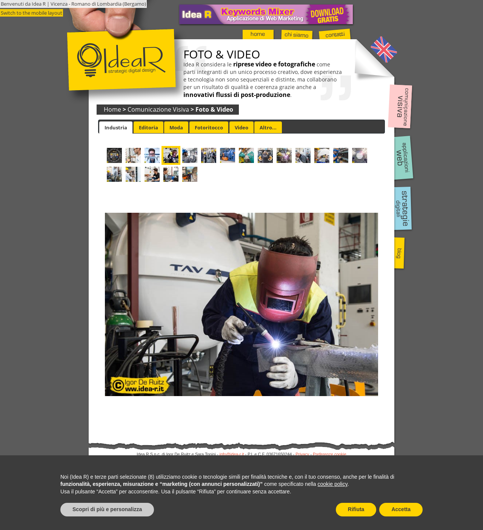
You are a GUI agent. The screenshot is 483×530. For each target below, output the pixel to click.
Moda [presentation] (176, 127)
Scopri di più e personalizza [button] (107, 509)
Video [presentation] (241, 127)
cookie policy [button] (333, 484)
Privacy (302, 454)
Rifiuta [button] (356, 509)
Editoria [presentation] (148, 127)
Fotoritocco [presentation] (209, 127)
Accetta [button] (401, 509)
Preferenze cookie (329, 454)
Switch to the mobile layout (31, 12)
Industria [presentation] (116, 127)
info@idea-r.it (232, 454)
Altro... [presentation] (268, 127)
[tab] (115, 127)
